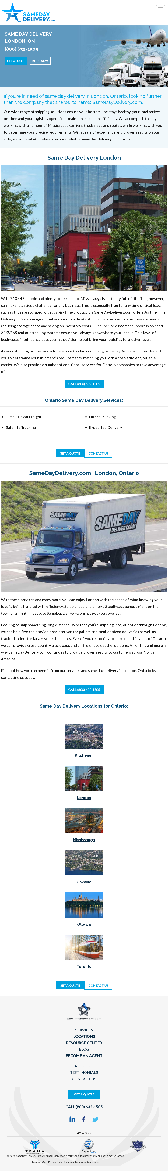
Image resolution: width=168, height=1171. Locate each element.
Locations (84, 1036)
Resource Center (84, 1042)
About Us (84, 1066)
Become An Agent (84, 1055)
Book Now (40, 61)
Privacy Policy (56, 1161)
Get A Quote (84, 1094)
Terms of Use (39, 1161)
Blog (84, 1049)
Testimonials (84, 1072)
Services (84, 1030)
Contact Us (84, 1078)
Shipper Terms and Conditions (82, 1161)
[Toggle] (160, 8)
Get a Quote (16, 61)
